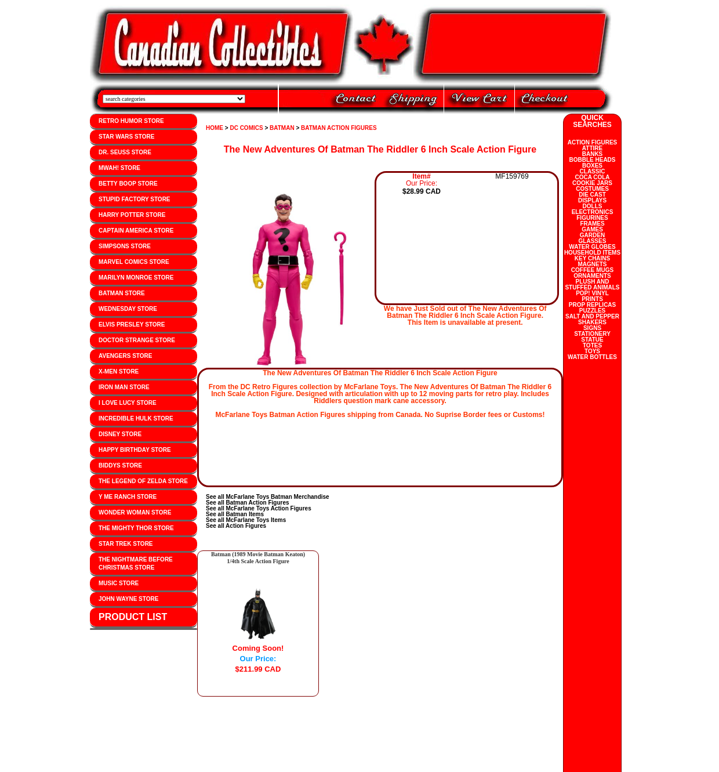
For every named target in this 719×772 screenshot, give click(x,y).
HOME (214, 128)
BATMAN (282, 128)
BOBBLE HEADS (592, 160)
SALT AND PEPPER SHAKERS (592, 319)
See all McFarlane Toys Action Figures (258, 508)
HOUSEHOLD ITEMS (592, 252)
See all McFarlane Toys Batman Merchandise (267, 497)
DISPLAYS (592, 200)
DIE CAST (592, 194)
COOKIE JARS (592, 183)
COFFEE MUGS (592, 270)
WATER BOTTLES (592, 357)
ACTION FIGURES (593, 142)
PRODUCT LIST (133, 617)
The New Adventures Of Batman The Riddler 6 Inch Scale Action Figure (380, 149)
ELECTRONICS (592, 212)
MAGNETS (592, 264)
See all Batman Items (235, 514)
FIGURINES (592, 218)
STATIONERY (592, 334)
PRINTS (592, 299)
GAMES (592, 229)
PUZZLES (592, 310)
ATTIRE (592, 148)
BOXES (592, 165)
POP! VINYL (592, 293)
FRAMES (592, 223)
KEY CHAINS (593, 258)
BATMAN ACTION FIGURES (339, 128)
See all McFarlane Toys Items (246, 520)
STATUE (592, 339)
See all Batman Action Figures (247, 502)
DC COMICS (246, 128)
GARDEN (592, 235)
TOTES (592, 345)
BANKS (592, 154)
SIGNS (592, 328)
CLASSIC (592, 171)
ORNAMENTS (592, 276)
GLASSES (593, 241)
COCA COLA (592, 177)
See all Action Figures (236, 526)
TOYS (592, 351)
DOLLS (592, 206)
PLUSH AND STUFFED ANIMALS (592, 284)
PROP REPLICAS (592, 305)
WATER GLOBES (592, 247)
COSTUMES (592, 189)
